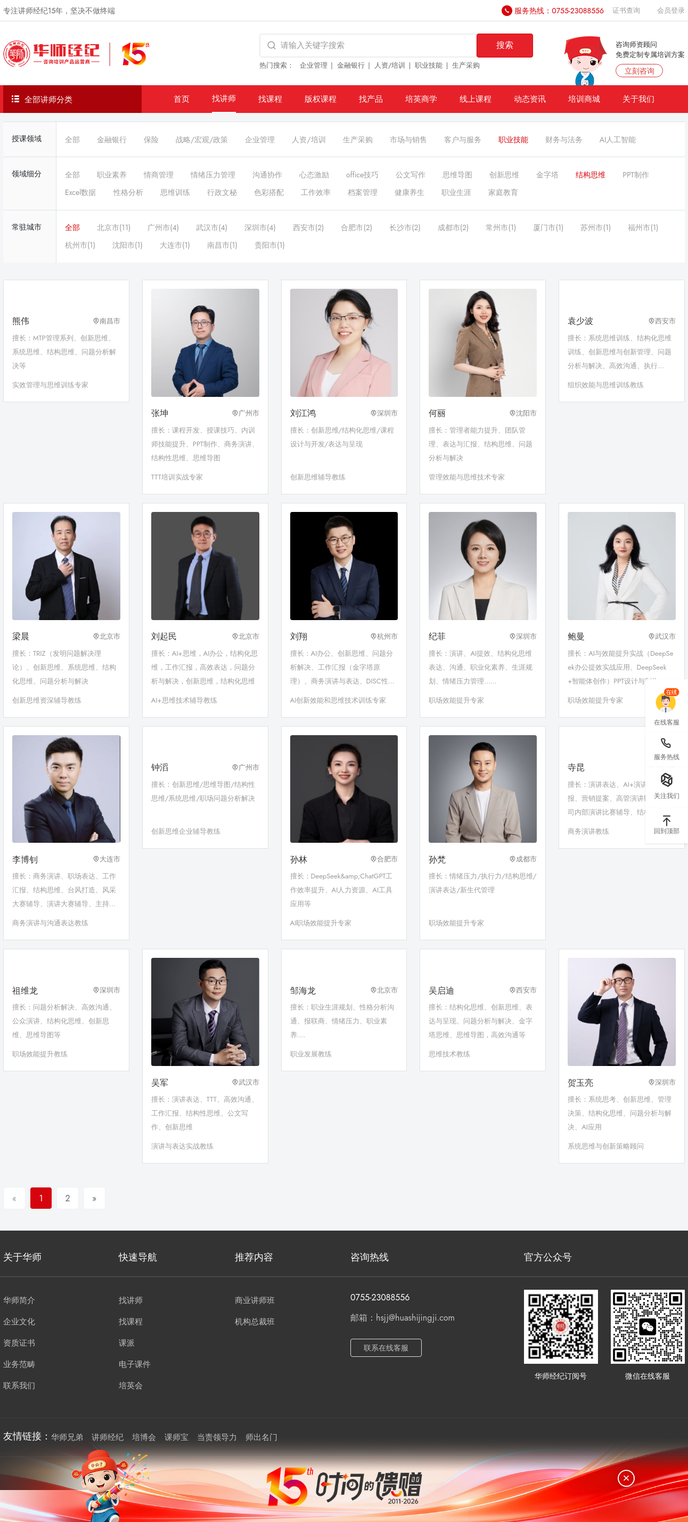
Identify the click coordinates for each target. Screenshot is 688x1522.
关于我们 (638, 98)
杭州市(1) (80, 245)
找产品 (371, 98)
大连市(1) (175, 245)
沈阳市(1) (127, 245)
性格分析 (128, 192)
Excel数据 (80, 192)
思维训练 (175, 192)
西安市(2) (308, 227)
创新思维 (504, 174)
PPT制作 (636, 174)
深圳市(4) (260, 227)
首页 (182, 98)
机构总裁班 (255, 1322)
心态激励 (314, 174)
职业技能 (429, 65)
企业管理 (313, 65)
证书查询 (626, 10)
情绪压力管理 (213, 174)
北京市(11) (113, 227)
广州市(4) (163, 227)
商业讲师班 (255, 1300)
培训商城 (584, 98)
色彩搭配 (269, 192)
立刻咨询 (639, 71)
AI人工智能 (618, 139)
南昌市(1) (222, 245)
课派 (127, 1343)
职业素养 (112, 174)
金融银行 (351, 65)
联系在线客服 (386, 1347)
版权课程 (321, 98)
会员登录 (671, 10)
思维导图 (457, 174)
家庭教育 (503, 192)
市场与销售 (408, 139)
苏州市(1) (595, 227)
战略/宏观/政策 (202, 139)
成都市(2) (453, 227)
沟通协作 (267, 174)
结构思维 (590, 174)
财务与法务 (564, 139)
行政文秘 (222, 192)
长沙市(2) (405, 227)
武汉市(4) (211, 227)
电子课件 (135, 1364)
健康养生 (409, 192)
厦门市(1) (548, 227)
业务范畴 (19, 1364)
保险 (151, 139)
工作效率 (316, 192)
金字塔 (547, 174)
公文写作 (410, 174)
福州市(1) (643, 227)
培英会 (131, 1385)
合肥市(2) (356, 227)
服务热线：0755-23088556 (559, 10)
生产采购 (466, 65)
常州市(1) (501, 227)
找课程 (270, 98)
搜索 (504, 45)
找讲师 (224, 98)
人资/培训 (390, 65)
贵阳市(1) (270, 245)
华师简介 (19, 1300)
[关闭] (626, 1478)
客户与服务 (462, 139)
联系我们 (19, 1385)
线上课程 (476, 98)
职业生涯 (456, 192)
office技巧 (362, 174)
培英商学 (421, 98)
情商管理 (159, 174)
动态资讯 (530, 98)
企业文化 (19, 1322)
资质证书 (19, 1343)
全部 (72, 139)
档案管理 (363, 192)
